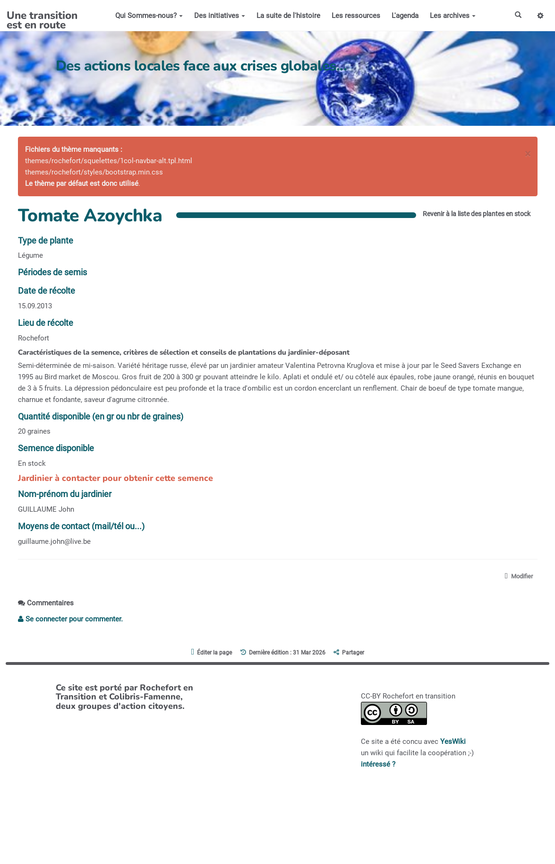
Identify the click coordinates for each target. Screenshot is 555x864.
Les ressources (354, 15)
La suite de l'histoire (287, 15)
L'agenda (403, 15)
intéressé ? (378, 764)
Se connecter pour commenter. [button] (70, 619)
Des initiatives (218, 15)
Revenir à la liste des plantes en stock (470, 213)
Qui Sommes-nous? (147, 15)
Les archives (451, 15)
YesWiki (453, 742)
